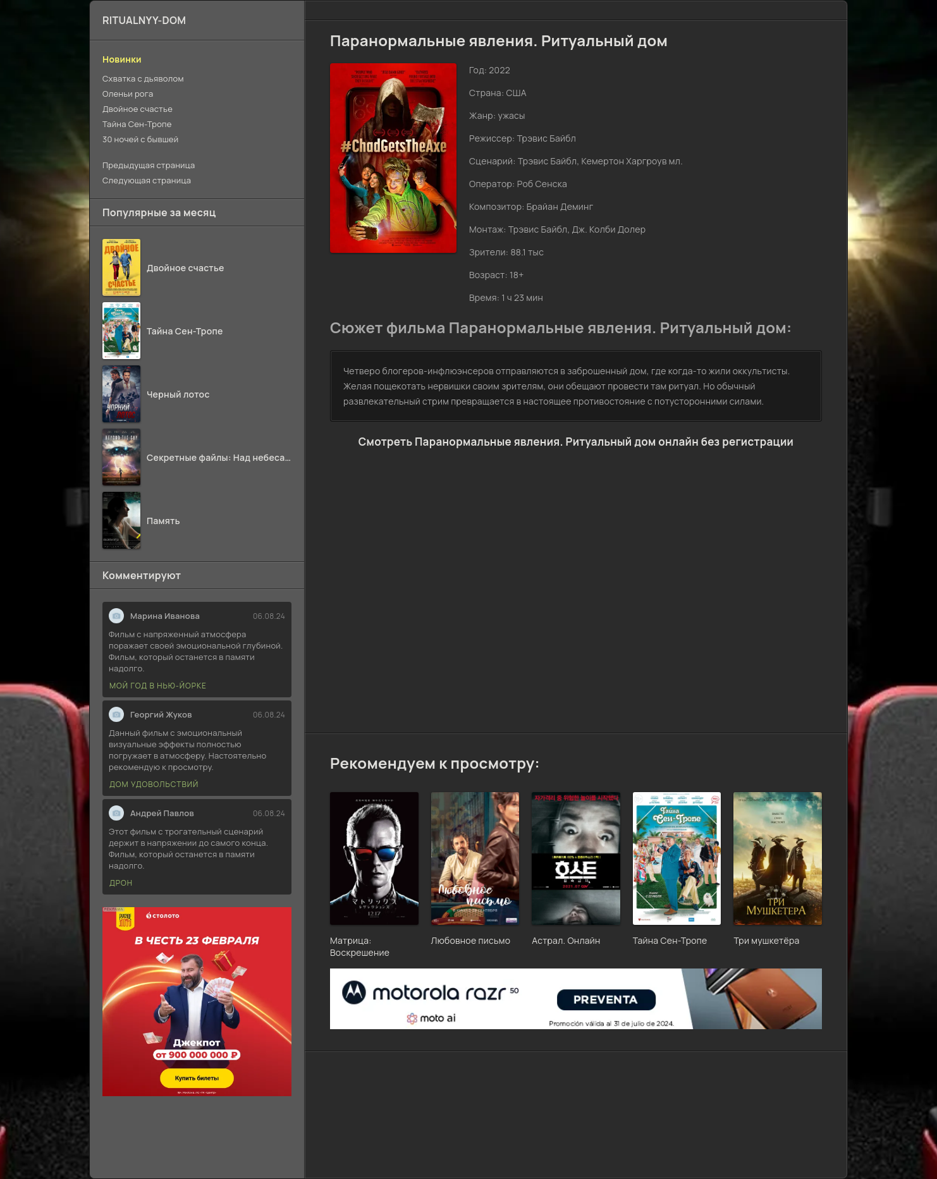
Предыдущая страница (148, 165)
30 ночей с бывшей (140, 139)
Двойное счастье (137, 108)
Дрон (121, 882)
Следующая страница (146, 180)
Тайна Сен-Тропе (137, 124)
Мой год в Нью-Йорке (158, 685)
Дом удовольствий (154, 784)
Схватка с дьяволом (143, 78)
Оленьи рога (127, 93)
